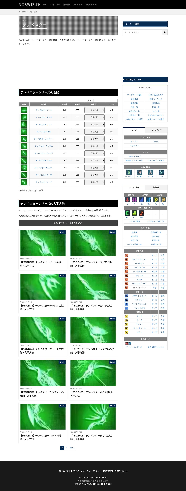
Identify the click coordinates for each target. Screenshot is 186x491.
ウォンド (139, 324)
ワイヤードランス (139, 259)
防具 (59, 4)
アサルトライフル (139, 296)
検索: (103, 100)
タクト (139, 332)
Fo (156, 201)
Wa (141, 214)
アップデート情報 (134, 95)
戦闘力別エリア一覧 (134, 160)
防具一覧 (156, 107)
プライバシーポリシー (91, 468)
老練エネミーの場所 (134, 119)
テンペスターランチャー (44, 139)
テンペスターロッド (44, 124)
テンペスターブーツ (44, 110)
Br (127, 214)
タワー (150, 174)
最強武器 (134, 103)
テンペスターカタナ (44, 160)
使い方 (154, 255)
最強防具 (156, 103)
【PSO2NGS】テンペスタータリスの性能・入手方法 (91, 435)
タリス (139, 320)
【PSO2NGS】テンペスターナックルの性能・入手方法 (42, 305)
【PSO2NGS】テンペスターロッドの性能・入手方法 (40, 435)
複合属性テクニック (156, 347)
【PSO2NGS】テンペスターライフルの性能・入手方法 (92, 348)
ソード (139, 255)
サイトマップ (72, 468)
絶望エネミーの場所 (156, 119)
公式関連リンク (91, 4)
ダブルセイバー (139, 271)
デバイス (129, 174)
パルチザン (139, 263)
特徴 (154, 287)
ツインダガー (139, 267)
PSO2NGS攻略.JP (99, 475)
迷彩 (162, 255)
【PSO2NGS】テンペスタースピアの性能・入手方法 (91, 261)
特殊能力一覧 (134, 115)
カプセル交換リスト (156, 115)
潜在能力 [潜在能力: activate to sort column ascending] (94, 104)
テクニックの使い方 (134, 347)
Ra (141, 201)
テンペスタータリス (44, 117)
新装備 (134, 232)
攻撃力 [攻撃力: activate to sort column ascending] (64, 104)
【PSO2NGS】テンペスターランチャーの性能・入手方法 (42, 391)
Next (71, 445)
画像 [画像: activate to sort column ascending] (24, 104)
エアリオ (134, 141)
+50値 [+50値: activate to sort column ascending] (77, 104)
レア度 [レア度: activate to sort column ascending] (111, 104)
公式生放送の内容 (156, 95)
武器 (52, 4)
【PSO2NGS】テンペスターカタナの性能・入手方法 (91, 305)
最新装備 (134, 99)
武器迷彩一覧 (134, 111)
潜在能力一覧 (155, 244)
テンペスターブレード (44, 153)
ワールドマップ (134, 156)
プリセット (77, 4)
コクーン (139, 174)
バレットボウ (139, 308)
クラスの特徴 (134, 221)
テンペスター (34, 12)
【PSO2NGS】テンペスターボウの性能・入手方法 (92, 391)
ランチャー (139, 300)
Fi (134, 201)
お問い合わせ (121, 468)
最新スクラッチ (156, 99)
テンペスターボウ (43, 132)
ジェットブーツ (139, 328)
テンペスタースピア (44, 175)
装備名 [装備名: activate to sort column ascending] (44, 104)
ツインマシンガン (139, 304)
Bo (134, 214)
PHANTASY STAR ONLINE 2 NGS (97, 481)
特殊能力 (66, 4)
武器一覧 (134, 107)
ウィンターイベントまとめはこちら (68, 220)
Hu (127, 201)
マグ (161, 174)
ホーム (45, 4)
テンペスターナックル (44, 168)
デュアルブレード (139, 283)
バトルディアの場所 (156, 160)
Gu (148, 201)
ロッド (139, 316)
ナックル (139, 275)
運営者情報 (108, 468)
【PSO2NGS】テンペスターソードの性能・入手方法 (40, 261)
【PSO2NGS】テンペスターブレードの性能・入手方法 (42, 348)
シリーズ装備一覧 (134, 244)
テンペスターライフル (44, 146)
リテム (156, 141)
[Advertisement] (68, 66)
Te (163, 201)
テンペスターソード (44, 182)
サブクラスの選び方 (156, 221)
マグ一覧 (156, 111)
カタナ (139, 279)
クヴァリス (134, 145)
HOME (23, 12)
